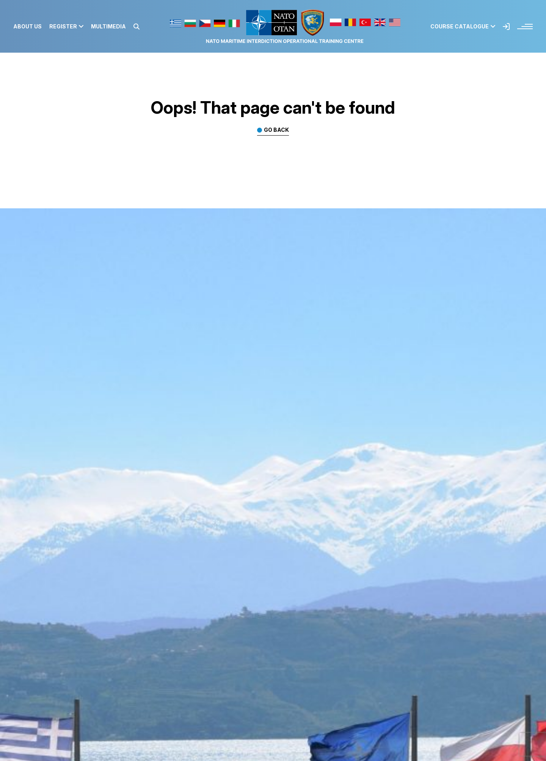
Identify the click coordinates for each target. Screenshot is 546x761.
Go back (276, 130)
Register (66, 26)
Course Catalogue (462, 26)
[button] (136, 26)
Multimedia (108, 26)
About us (27, 26)
